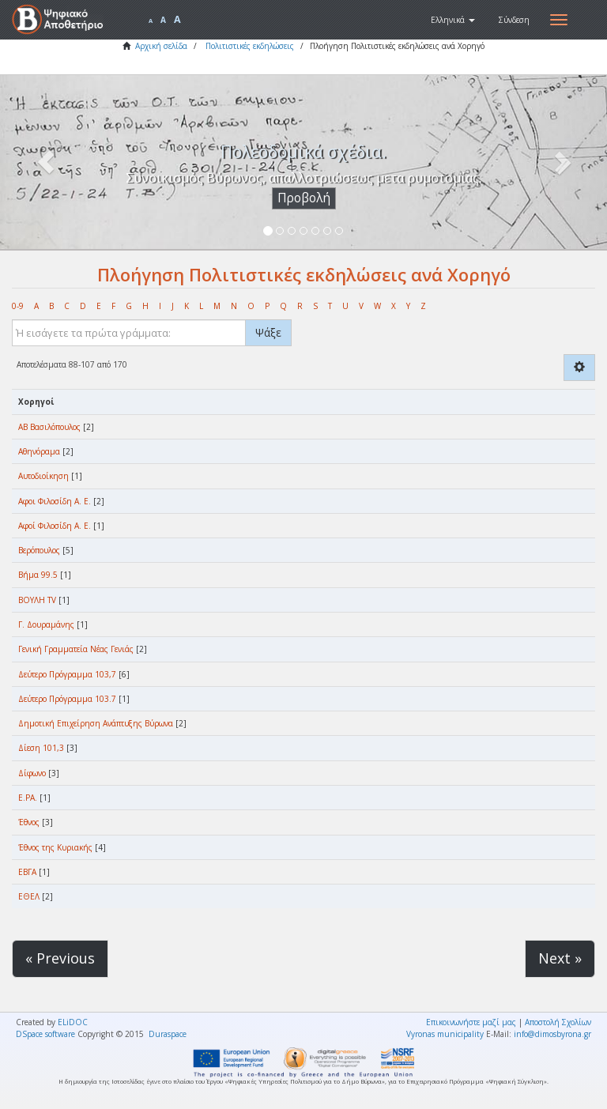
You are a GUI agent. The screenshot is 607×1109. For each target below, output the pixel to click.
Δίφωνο (32, 773)
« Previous (60, 958)
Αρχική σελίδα (161, 45)
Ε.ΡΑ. (27, 797)
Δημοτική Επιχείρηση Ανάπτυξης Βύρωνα (95, 723)
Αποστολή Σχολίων (558, 1022)
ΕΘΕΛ (29, 896)
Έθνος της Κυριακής (55, 847)
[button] (453, 20)
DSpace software (45, 1033)
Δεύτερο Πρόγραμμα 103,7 (67, 674)
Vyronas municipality (445, 1033)
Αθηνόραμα (39, 451)
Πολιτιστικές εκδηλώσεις (249, 45)
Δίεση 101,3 (41, 747)
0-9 (18, 305)
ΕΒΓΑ (27, 871)
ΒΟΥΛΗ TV (37, 599)
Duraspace (168, 1033)
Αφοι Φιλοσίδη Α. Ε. (54, 501)
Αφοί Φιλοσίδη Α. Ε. (54, 525)
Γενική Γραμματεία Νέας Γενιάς (76, 648)
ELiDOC (73, 1022)
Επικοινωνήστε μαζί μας (471, 1022)
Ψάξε (268, 332)
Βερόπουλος (39, 550)
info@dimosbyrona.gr (552, 1033)
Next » (560, 958)
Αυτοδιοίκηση (43, 475)
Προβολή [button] (303, 198)
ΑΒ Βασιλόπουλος (49, 426)
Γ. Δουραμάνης (46, 624)
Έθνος (29, 822)
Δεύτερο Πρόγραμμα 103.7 (67, 698)
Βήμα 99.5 (38, 574)
